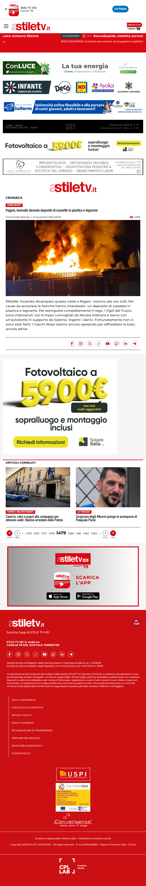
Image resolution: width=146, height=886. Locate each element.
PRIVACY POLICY (22, 715)
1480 (71, 533)
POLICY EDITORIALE (24, 699)
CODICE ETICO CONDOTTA (27, 707)
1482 (86, 533)
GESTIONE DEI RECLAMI (26, 738)
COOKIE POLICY (21, 753)
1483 (94, 533)
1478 (51, 533)
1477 (44, 533)
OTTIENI (120, 9)
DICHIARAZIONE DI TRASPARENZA (32, 730)
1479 (61, 533)
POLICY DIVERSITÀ (23, 722)
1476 (36, 533)
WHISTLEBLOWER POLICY (27, 745)
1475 (29, 533)
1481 (78, 533)
